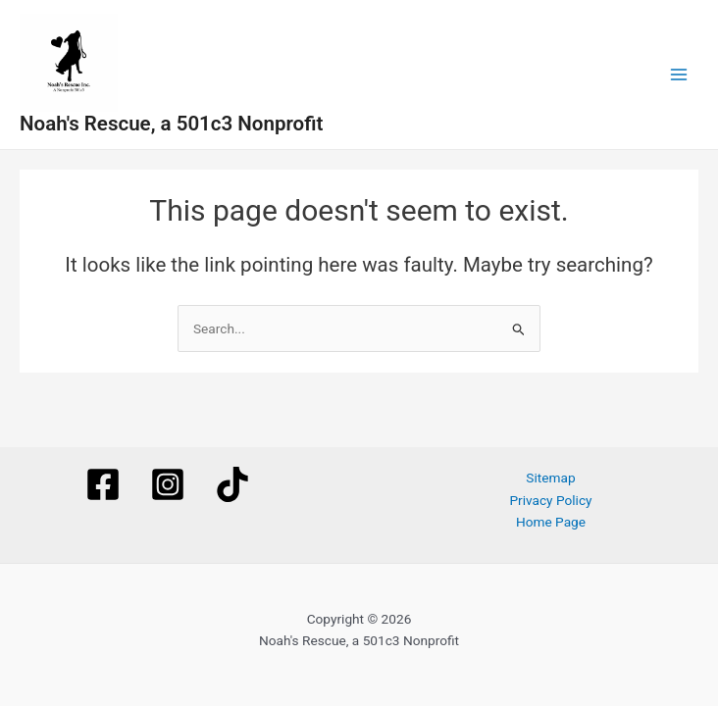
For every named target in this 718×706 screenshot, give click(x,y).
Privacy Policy (550, 500)
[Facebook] (103, 484)
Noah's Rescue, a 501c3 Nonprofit (171, 123)
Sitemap (550, 477)
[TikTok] (232, 484)
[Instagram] (167, 484)
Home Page (551, 522)
